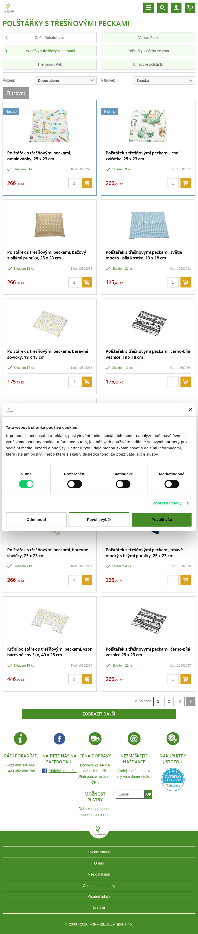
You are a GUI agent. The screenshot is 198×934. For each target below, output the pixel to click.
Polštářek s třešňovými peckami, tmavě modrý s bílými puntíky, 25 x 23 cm (144, 552)
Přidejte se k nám (63, 771)
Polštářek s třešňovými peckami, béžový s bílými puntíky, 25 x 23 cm (46, 255)
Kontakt (99, 908)
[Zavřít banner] (190, 410)
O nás (99, 863)
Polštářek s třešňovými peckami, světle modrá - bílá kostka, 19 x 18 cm (144, 255)
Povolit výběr (99, 519)
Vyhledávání (162, 8)
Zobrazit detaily (167, 503)
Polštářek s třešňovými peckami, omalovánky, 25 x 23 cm (39, 155)
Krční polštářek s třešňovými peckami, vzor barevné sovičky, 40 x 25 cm (49, 652)
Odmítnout (36, 519)
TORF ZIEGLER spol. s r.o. (99, 835)
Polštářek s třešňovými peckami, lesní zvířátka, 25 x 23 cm (142, 155)
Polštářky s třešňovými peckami (49, 51)
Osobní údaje (99, 897)
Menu (148, 8)
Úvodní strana (99, 852)
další (190, 701)
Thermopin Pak (49, 64)
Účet (176, 8)
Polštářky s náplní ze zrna (148, 51)
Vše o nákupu (99, 874)
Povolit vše (162, 519)
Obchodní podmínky (99, 886)
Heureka (173, 779)
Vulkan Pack (148, 38)
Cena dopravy (95, 756)
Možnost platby (95, 796)
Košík (190, 8)
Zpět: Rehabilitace (49, 38)
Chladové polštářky (148, 64)
